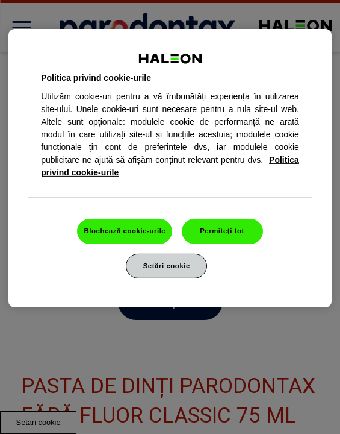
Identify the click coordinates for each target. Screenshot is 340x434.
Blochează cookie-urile (124, 230)
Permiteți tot (222, 230)
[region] (170, 168)
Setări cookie (166, 265)
